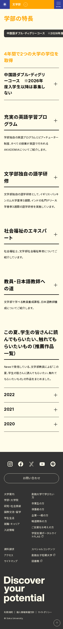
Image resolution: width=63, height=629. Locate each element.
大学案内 (9, 494)
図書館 (35, 561)
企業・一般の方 (40, 515)
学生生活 (9, 518)
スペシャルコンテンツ (43, 549)
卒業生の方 (38, 503)
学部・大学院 (11, 500)
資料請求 (9, 549)
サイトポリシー (45, 612)
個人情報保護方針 (25, 612)
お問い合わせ (31, 478)
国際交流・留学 (12, 512)
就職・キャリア (12, 524)
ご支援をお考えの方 (43, 527)
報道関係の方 (39, 521)
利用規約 (8, 612)
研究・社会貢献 (12, 506)
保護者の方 (38, 509)
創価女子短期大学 (42, 555)
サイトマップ (11, 561)
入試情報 (9, 530)
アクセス (8, 555)
